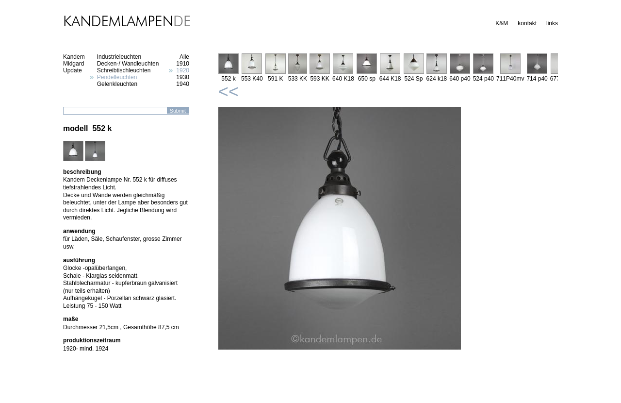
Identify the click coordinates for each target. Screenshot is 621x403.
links (552, 23)
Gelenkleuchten (117, 84)
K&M (501, 23)
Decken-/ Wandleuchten (128, 63)
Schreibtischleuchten (124, 70)
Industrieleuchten (119, 56)
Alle (184, 56)
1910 (182, 63)
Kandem (74, 56)
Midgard (73, 63)
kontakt (527, 23)
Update (72, 70)
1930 (182, 77)
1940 (182, 84)
